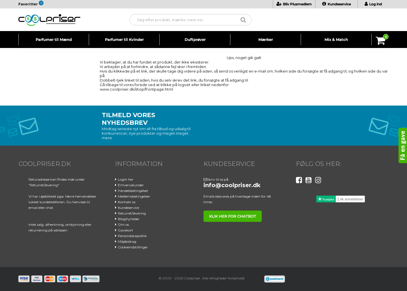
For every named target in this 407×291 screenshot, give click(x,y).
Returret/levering (132, 213)
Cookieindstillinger (133, 247)
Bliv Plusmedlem (294, 4)
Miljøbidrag (127, 241)
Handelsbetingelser (133, 191)
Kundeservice (336, 4)
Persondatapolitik (132, 236)
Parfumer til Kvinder (124, 39)
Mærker (265, 39)
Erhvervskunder (131, 185)
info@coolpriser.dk (232, 185)
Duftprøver (195, 39)
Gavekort (125, 230)
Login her (125, 179)
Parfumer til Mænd (54, 39)
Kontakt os (126, 202)
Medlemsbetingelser (134, 196)
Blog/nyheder (129, 219)
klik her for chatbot (232, 216)
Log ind (373, 4)
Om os (123, 224)
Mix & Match (336, 39)
